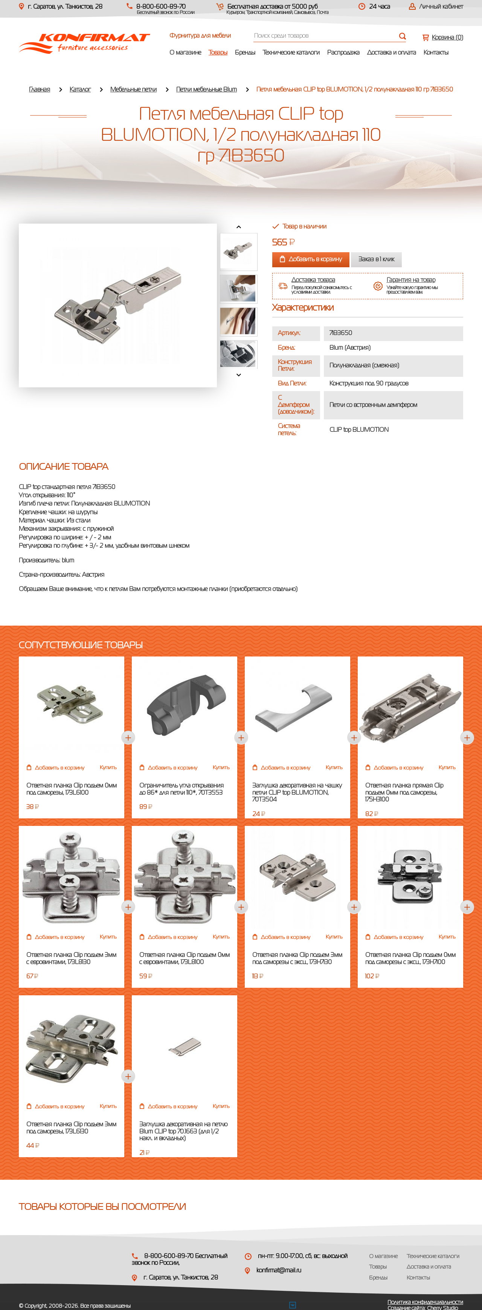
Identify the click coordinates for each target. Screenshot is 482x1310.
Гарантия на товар (411, 278)
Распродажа (343, 53)
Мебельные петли (133, 90)
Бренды (245, 53)
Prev (238, 226)
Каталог (80, 90)
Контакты (436, 53)
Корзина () (447, 38)
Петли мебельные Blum (206, 90)
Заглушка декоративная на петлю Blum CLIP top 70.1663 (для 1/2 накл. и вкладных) (183, 1131)
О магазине (185, 53)
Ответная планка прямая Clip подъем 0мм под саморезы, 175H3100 (404, 793)
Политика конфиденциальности (425, 1302)
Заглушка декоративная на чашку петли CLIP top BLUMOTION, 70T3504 (297, 793)
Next (238, 374)
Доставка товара (313, 278)
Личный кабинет (441, 7)
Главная (39, 90)
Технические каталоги (291, 53)
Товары (218, 53)
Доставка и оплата (391, 53)
